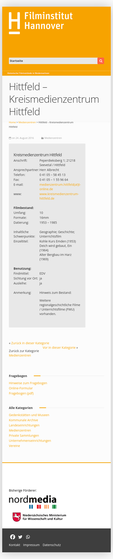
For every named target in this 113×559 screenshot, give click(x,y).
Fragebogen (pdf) (21, 393)
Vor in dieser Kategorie (59, 347)
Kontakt (14, 545)
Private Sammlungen (24, 435)
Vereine (14, 446)
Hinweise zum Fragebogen (28, 383)
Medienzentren (27, 122)
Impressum (31, 545)
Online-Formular (21, 388)
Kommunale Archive (23, 420)
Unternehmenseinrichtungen (30, 440)
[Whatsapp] (27, 537)
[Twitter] (20, 537)
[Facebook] (12, 537)
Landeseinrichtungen (24, 425)
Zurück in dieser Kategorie (30, 343)
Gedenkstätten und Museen (29, 415)
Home (12, 122)
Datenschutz (52, 545)
